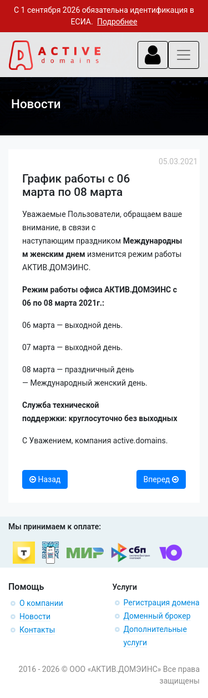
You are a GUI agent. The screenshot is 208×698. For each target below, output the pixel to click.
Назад (44, 479)
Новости (34, 616)
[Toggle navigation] (153, 55)
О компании (41, 603)
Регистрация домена (162, 602)
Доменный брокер (157, 615)
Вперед (161, 479)
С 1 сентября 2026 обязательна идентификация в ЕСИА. (104, 16)
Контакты (37, 629)
